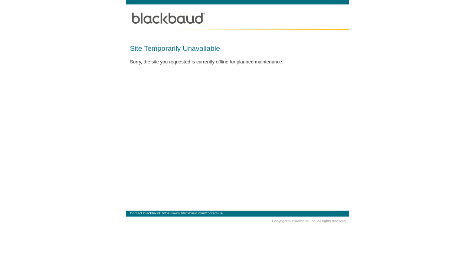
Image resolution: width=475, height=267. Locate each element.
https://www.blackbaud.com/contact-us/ (192, 213)
